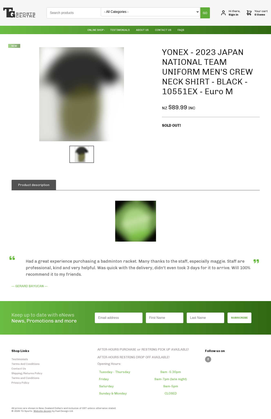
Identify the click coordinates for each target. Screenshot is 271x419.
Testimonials (120, 29)
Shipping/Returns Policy (26, 373)
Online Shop (95, 29)
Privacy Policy (20, 382)
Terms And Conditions (25, 363)
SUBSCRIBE (239, 317)
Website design (42, 411)
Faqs (181, 29)
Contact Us (163, 29)
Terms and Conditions (25, 378)
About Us (142, 29)
